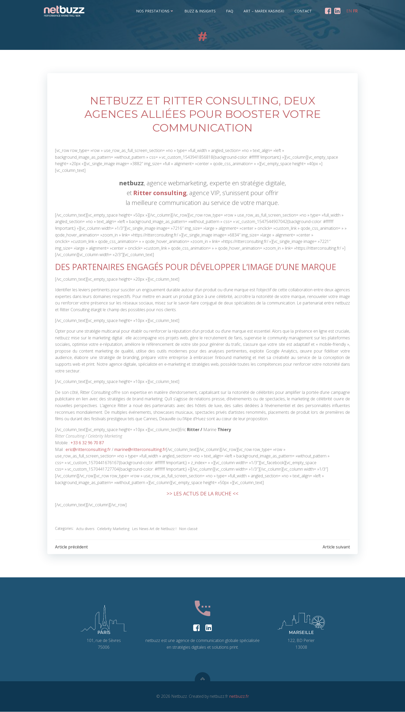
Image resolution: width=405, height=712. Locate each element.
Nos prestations (155, 11)
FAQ (229, 11)
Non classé (188, 528)
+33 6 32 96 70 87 (87, 443)
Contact (303, 11)
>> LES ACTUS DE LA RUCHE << (202, 493)
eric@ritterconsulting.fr (88, 449)
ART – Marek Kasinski (264, 11)
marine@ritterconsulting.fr (140, 449)
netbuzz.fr (239, 697)
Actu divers (85, 528)
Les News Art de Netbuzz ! (154, 528)
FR (355, 11)
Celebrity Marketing (113, 528)
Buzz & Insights (200, 11)
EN (349, 11)
